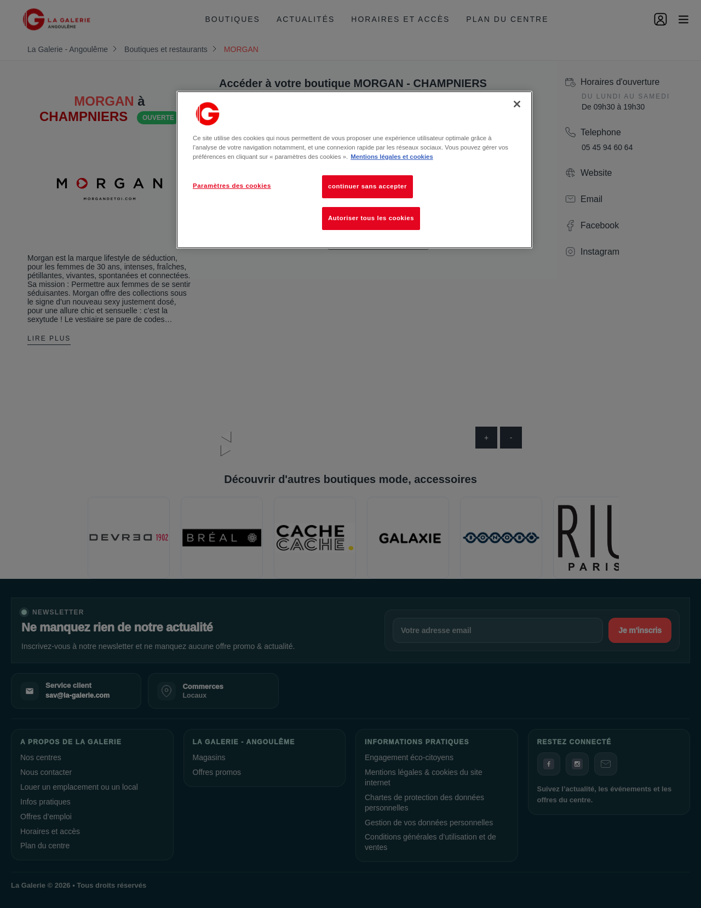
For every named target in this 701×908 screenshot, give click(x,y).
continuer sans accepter (367, 186)
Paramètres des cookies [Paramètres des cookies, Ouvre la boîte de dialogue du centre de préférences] (232, 185)
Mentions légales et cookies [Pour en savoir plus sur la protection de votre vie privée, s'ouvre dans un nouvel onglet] (391, 156)
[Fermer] (517, 104)
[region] (354, 170)
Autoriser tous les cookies (371, 218)
